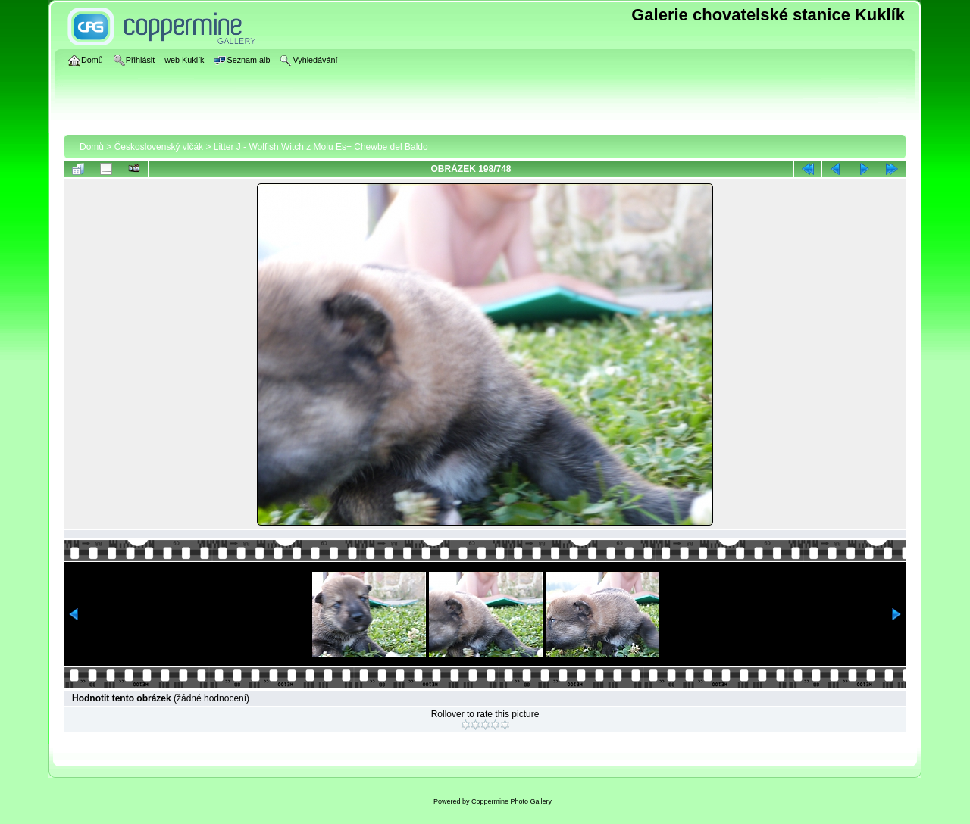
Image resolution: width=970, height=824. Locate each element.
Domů (92, 147)
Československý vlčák (158, 147)
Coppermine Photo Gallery (511, 801)
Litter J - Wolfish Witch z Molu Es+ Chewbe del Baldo (321, 147)
